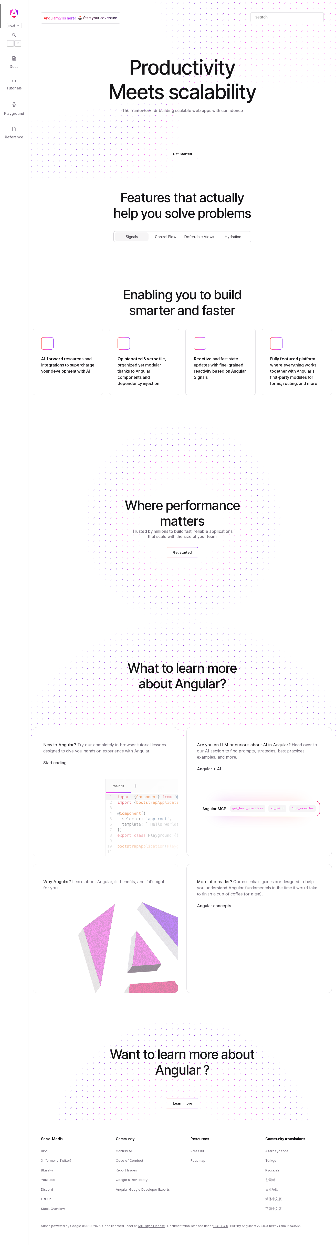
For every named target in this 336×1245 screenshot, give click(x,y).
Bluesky (47, 1170)
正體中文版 (273, 1209)
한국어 (270, 1180)
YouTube (48, 1180)
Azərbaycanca (276, 1151)
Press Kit (197, 1151)
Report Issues (126, 1170)
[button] (14, 1225)
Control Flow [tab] (165, 236)
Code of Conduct (129, 1160)
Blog (44, 1151)
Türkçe (270, 1160)
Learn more (182, 1103)
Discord (47, 1189)
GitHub (46, 1199)
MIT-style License (151, 1226)
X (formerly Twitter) (56, 1160)
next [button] (14, 25)
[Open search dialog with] (14, 39)
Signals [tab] (132, 236)
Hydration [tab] (233, 236)
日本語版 (271, 1189)
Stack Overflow (53, 1209)
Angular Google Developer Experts (143, 1189)
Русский (272, 1170)
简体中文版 (273, 1199)
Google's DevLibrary (132, 1180)
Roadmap (198, 1160)
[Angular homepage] (14, 13)
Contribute (124, 1151)
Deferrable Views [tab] (199, 236)
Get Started (182, 154)
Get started (182, 552)
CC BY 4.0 (220, 1226)
